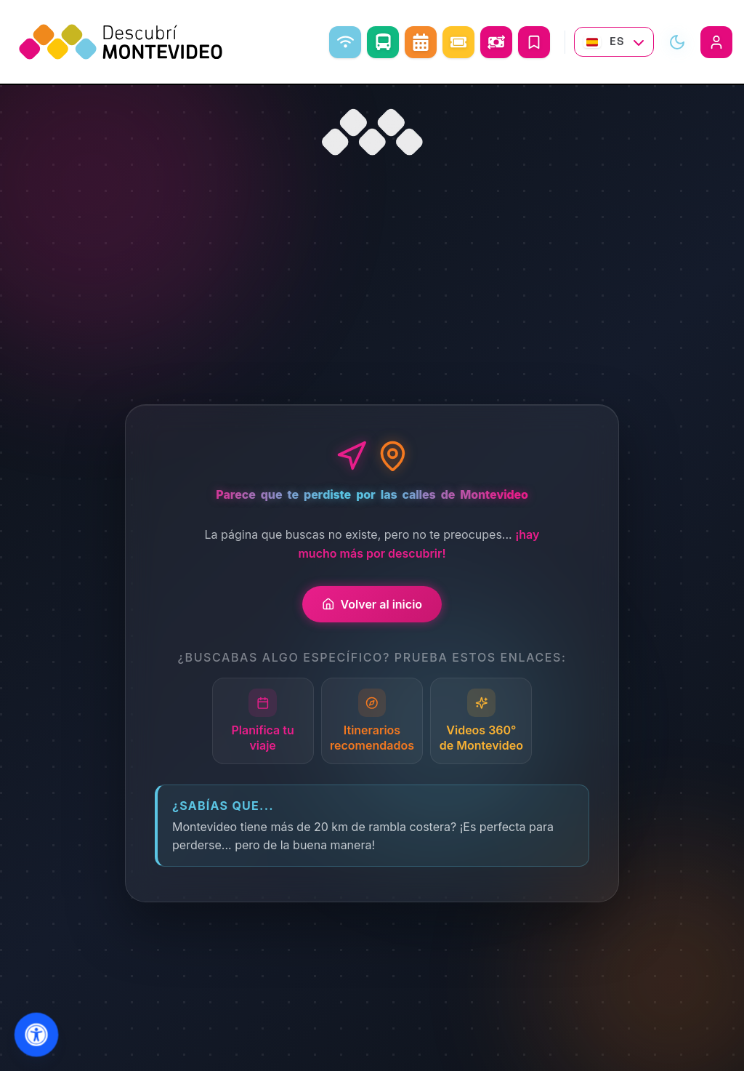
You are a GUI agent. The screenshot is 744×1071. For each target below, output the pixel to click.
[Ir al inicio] (372, 132)
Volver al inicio (372, 604)
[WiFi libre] (345, 42)
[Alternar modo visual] (677, 42)
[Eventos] (458, 42)
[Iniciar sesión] (716, 42)
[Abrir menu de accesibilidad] (37, 1035)
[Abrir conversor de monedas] (496, 42)
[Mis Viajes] (534, 42)
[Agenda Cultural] (421, 42)
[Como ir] (383, 42)
